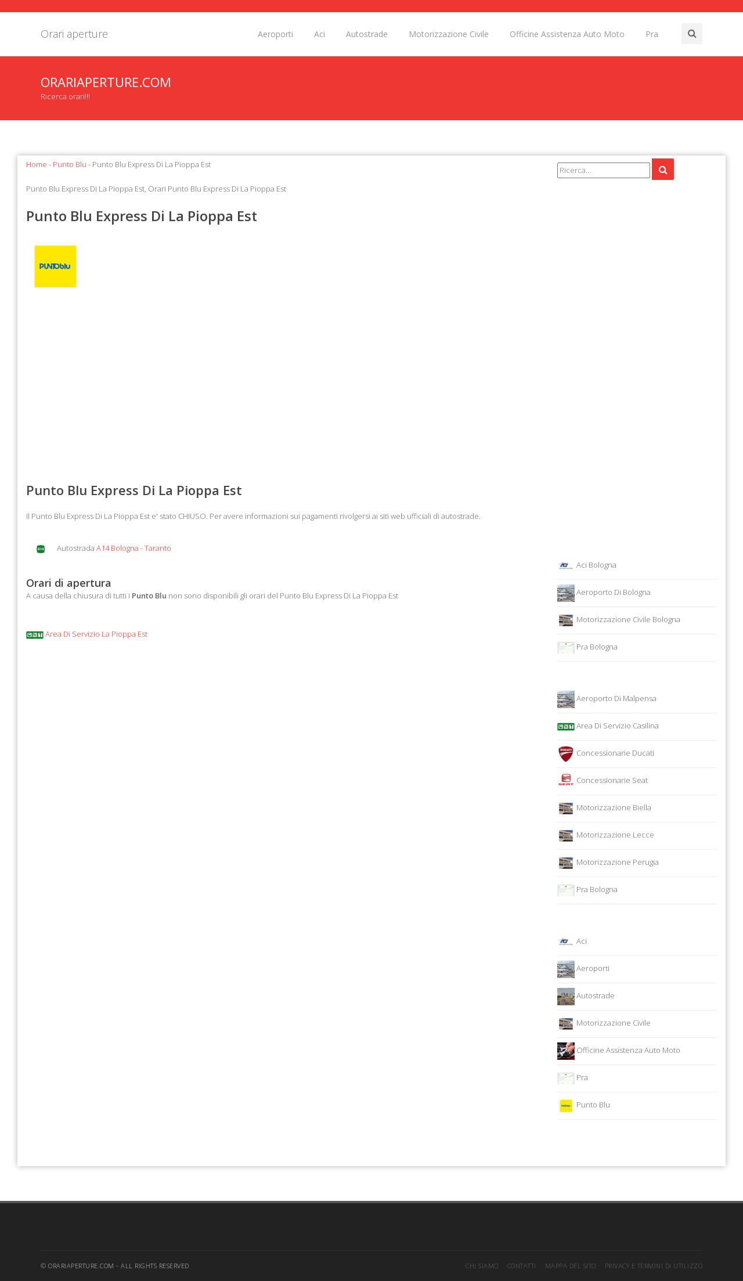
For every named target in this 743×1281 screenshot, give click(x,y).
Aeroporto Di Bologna (604, 593)
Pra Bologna (587, 647)
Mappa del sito (570, 1265)
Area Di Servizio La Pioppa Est (86, 634)
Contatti (521, 1265)
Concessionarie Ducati (605, 754)
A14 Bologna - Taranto (133, 548)
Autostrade (367, 33)
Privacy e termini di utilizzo (654, 1265)
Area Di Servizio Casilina (608, 726)
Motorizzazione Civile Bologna (618, 620)
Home (36, 164)
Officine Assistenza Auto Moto (567, 33)
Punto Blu (69, 164)
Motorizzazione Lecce (605, 836)
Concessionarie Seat (602, 781)
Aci (319, 33)
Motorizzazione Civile (449, 33)
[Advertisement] (283, 388)
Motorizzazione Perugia (608, 863)
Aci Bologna (586, 566)
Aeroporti (275, 33)
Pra (651, 33)
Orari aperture (74, 34)
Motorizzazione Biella (604, 808)
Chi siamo (482, 1265)
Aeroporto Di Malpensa (607, 699)
